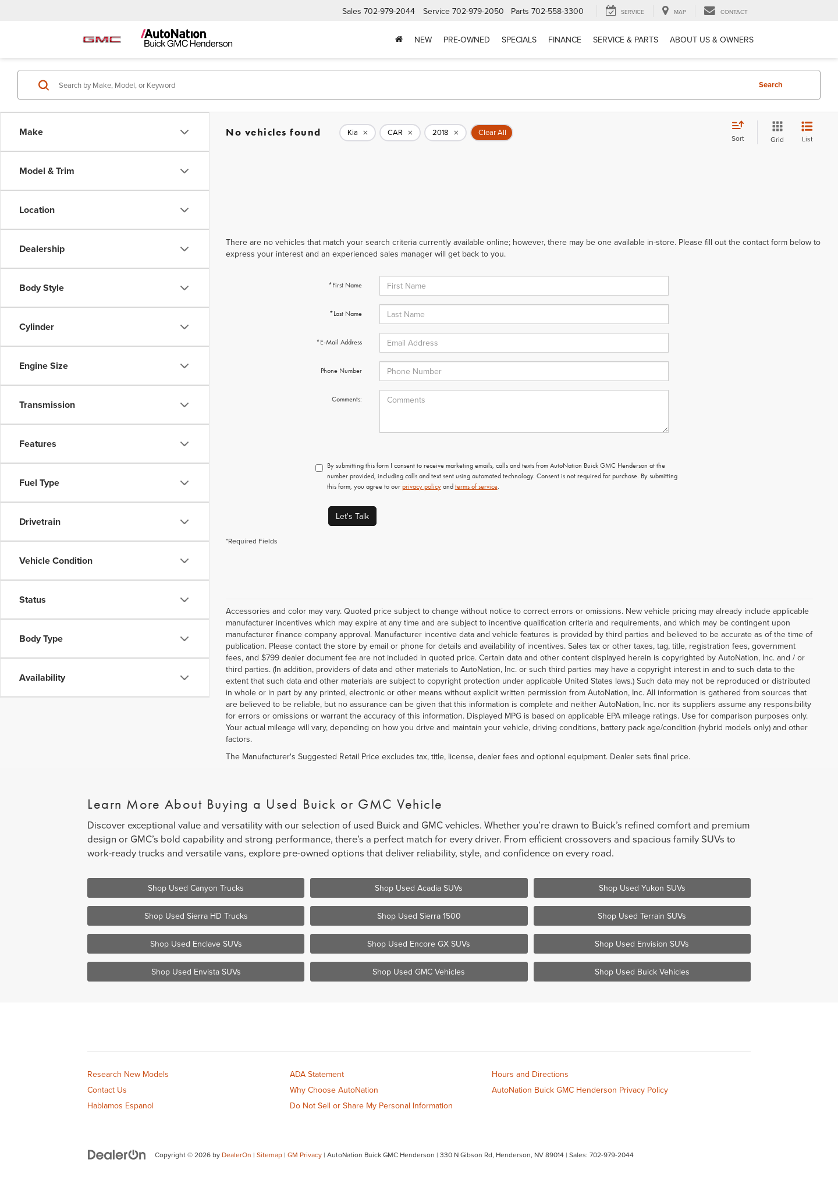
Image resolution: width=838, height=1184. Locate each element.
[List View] (807, 132)
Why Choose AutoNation (334, 1090)
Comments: (347, 399)
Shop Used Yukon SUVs (642, 888)
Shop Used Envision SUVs (642, 944)
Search (771, 84)
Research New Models (128, 1074)
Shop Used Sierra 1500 (419, 916)
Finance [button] (564, 39)
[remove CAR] (400, 132)
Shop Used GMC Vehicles (418, 971)
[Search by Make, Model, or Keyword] (402, 85)
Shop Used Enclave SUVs (196, 944)
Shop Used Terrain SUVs (642, 916)
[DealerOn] (117, 1154)
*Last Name (345, 314)
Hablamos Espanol (120, 1105)
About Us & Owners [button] (712, 39)
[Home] (399, 39)
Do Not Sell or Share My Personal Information (371, 1105)
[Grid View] (775, 132)
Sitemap (269, 1155)
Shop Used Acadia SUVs (419, 888)
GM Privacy (304, 1155)
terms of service (476, 486)
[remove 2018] (445, 132)
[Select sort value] (741, 132)
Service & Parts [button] (625, 39)
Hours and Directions (530, 1074)
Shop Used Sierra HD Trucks (196, 916)
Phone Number (341, 371)
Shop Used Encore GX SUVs (418, 944)
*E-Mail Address (339, 342)
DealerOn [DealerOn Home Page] (236, 1155)
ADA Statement (317, 1074)
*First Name (345, 285)
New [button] (423, 39)
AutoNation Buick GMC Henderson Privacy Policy (580, 1090)
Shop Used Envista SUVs (196, 971)
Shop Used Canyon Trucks (196, 888)
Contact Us (107, 1090)
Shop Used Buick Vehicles (642, 971)
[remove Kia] (357, 132)
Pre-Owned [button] (466, 39)
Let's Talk (352, 516)
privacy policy (421, 486)
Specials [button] (519, 39)
